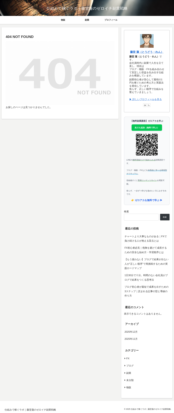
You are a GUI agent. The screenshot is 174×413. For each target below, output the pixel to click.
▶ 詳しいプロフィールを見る (145, 99)
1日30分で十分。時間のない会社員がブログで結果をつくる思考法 (146, 277)
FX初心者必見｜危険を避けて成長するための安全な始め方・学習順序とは (146, 250)
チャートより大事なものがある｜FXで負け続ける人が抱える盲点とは (146, 238)
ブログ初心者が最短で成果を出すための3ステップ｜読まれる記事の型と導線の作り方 (147, 291)
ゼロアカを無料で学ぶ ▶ (148, 200)
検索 (126, 211)
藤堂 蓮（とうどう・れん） (147, 51)
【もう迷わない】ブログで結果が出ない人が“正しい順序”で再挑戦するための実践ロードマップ (147, 264)
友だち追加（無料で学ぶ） (147, 127)
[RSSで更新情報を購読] (148, 105)
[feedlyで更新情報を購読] (145, 105)
